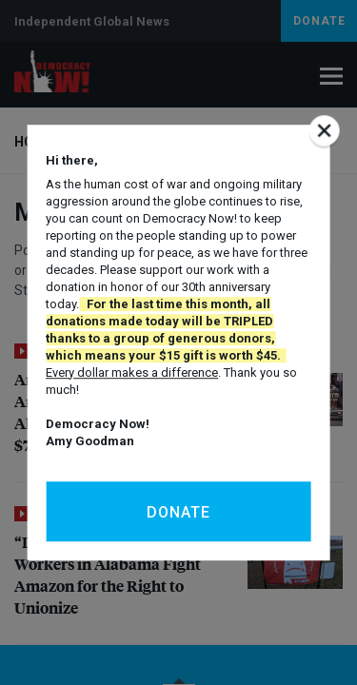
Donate (178, 512)
